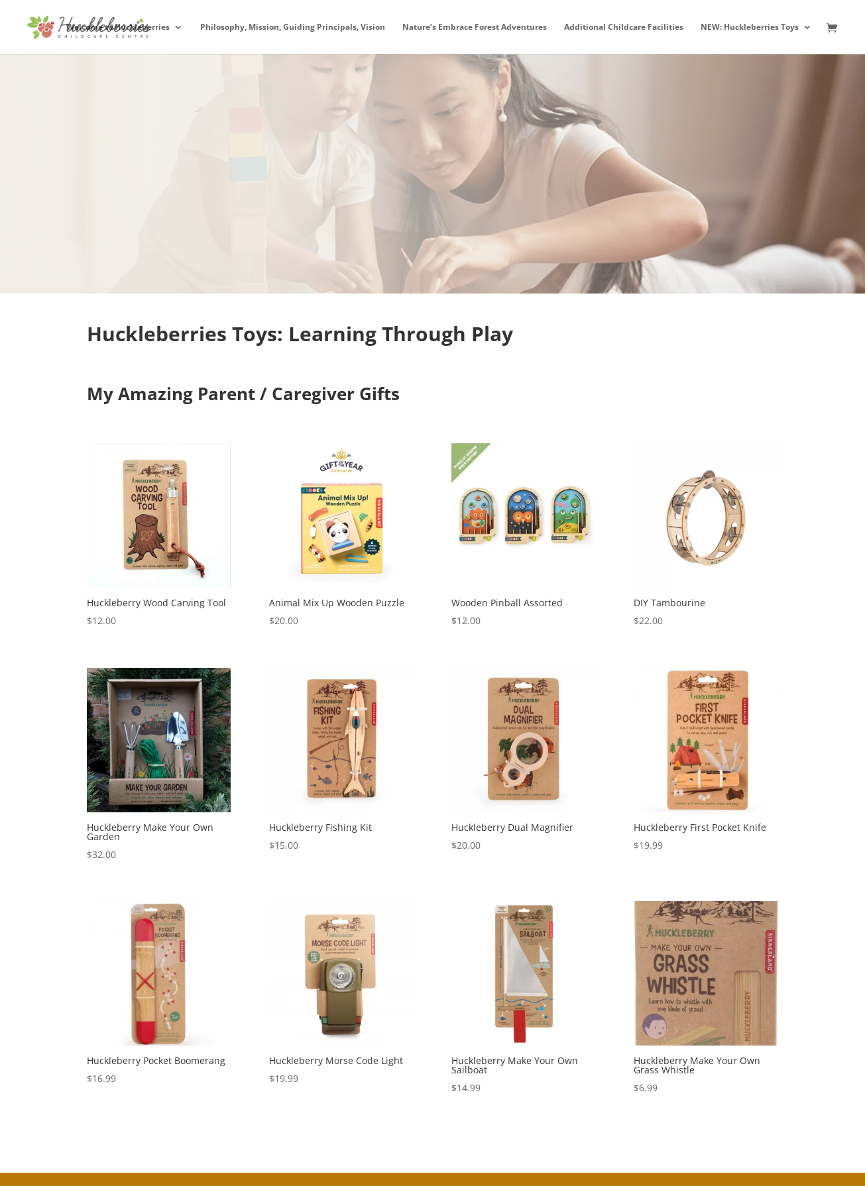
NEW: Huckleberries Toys (750, 27)
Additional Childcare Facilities (623, 27)
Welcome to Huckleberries (118, 27)
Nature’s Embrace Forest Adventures (474, 27)
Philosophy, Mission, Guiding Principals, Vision (292, 27)
